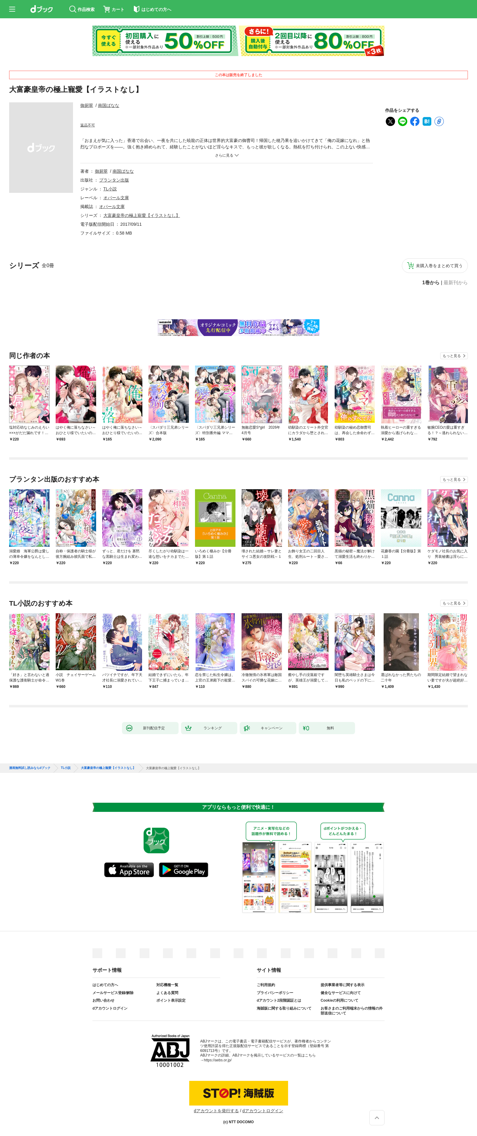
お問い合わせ (103, 1000)
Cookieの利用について (339, 1000)
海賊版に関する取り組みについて (284, 1008)
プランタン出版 (114, 180)
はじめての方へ (105, 985)
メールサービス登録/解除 (113, 993)
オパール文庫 (116, 197)
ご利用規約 (266, 985)
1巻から (431, 282)
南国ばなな (108, 105)
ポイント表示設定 (171, 1000)
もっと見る (452, 356)
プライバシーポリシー (275, 993)
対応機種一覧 (167, 985)
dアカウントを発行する (216, 1110)
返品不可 (87, 125)
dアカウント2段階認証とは (279, 1000)
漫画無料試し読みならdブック (29, 768)
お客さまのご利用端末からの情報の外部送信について (352, 1010)
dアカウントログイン (109, 1008)
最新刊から (456, 282)
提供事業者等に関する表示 (342, 985)
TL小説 (110, 188)
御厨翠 (86, 105)
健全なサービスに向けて (341, 993)
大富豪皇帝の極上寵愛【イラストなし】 (141, 215)
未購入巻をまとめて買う (439, 265)
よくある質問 (167, 993)
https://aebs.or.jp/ (218, 1060)
